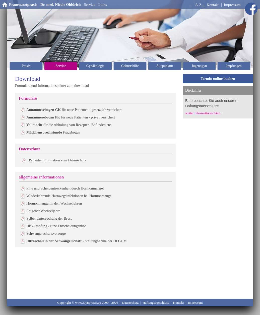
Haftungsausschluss (156, 302)
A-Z (198, 5)
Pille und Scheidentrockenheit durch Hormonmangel (65, 188)
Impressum (232, 5)
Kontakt (213, 5)
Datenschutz (130, 302)
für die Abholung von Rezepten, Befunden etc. (69, 125)
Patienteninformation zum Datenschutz (57, 160)
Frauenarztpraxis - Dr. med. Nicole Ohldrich (45, 5)
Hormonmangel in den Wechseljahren (54, 203)
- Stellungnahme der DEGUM (76, 241)
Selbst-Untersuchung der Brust (49, 218)
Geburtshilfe (130, 66)
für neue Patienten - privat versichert (70, 117)
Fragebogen (53, 132)
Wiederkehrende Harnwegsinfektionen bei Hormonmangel (69, 196)
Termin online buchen (218, 79)
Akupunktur (164, 66)
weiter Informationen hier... (203, 113)
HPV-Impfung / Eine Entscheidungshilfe (56, 226)
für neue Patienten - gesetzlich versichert (74, 110)
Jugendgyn (199, 66)
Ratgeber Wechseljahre (43, 211)
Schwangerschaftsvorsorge (46, 233)
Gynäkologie (95, 66)
